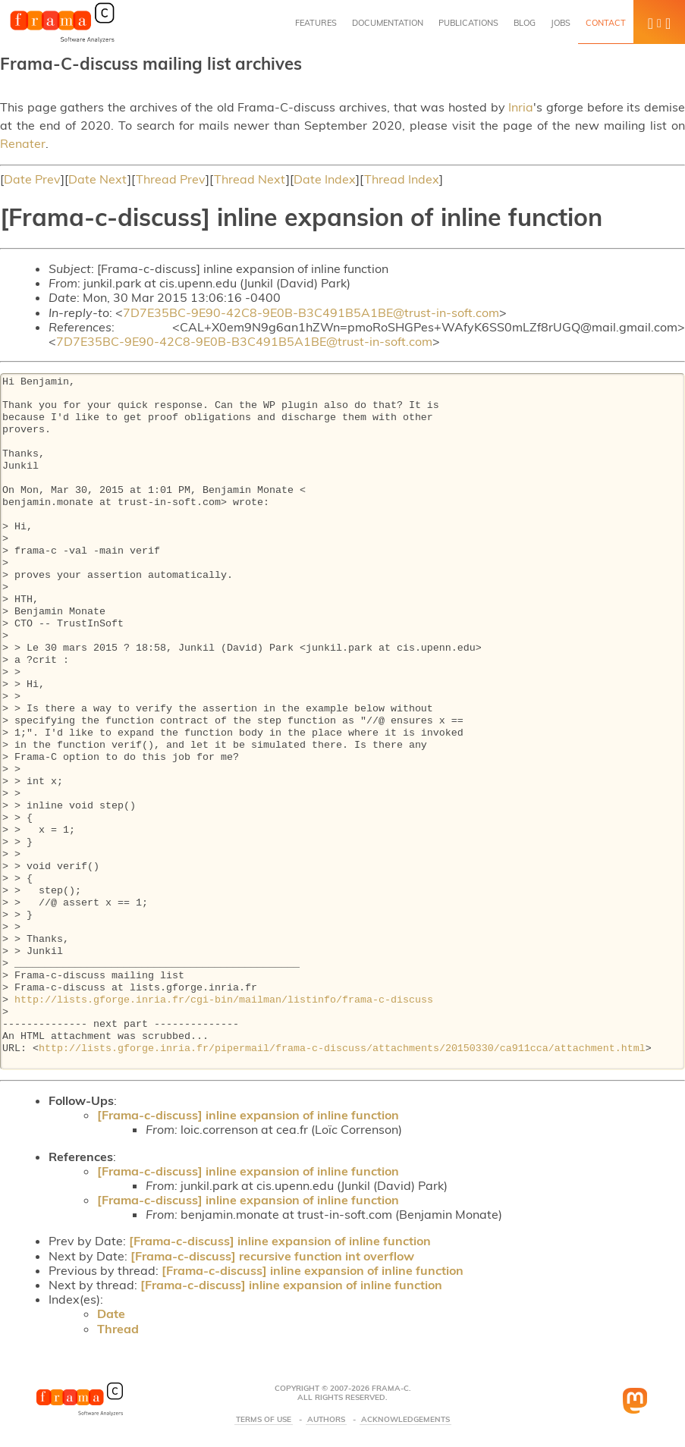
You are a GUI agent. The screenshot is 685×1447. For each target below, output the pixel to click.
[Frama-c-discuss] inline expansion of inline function (248, 1114)
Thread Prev (171, 179)
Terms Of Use (263, 1419)
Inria (520, 107)
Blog (525, 22)
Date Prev (32, 179)
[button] (659, 22)
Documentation (387, 22)
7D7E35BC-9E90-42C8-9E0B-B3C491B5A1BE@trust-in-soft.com (311, 312)
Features (316, 22)
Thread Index (401, 179)
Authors (326, 1419)
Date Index (325, 179)
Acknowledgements (405, 1419)
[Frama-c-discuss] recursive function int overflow (272, 1255)
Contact (606, 22)
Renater (23, 143)
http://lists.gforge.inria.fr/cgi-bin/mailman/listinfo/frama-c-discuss (223, 1000)
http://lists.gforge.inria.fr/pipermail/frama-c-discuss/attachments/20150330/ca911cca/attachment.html (342, 1049)
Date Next (97, 179)
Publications (468, 22)
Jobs (560, 22)
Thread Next (250, 179)
